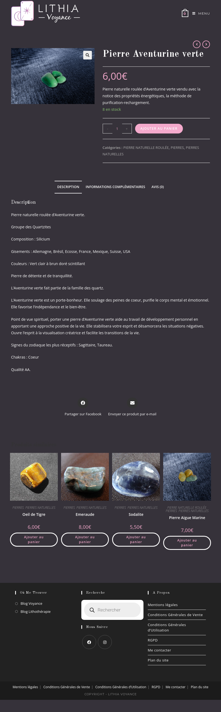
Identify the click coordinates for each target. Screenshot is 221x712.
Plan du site (158, 660)
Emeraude (85, 514)
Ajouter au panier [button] (34, 539)
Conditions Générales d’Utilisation (167, 627)
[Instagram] (105, 642)
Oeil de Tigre (33, 514)
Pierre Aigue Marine (187, 517)
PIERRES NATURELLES (40, 507)
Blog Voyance (31, 603)
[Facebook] (89, 642)
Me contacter (159, 650)
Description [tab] (68, 187)
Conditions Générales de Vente (175, 614)
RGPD (153, 640)
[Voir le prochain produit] (206, 44)
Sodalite (136, 514)
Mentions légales (163, 604)
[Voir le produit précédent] (196, 44)
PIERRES (177, 147)
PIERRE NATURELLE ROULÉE (146, 147)
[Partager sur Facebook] (83, 407)
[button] (87, 55)
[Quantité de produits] (117, 128)
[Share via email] (132, 407)
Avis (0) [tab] (158, 187)
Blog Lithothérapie (36, 611)
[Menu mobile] (199, 13)
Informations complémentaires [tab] (115, 187)
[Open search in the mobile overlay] (112, 610)
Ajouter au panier (159, 128)
